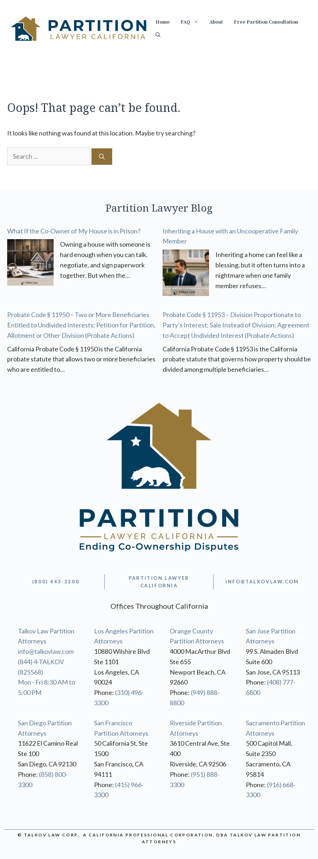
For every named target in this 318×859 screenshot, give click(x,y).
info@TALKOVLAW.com (262, 581)
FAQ (192, 22)
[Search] (101, 156)
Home (162, 22)
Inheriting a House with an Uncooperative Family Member (230, 236)
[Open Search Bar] (158, 35)
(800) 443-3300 (55, 581)
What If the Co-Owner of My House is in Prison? (73, 231)
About (216, 22)
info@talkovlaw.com (46, 651)
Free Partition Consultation (266, 22)
